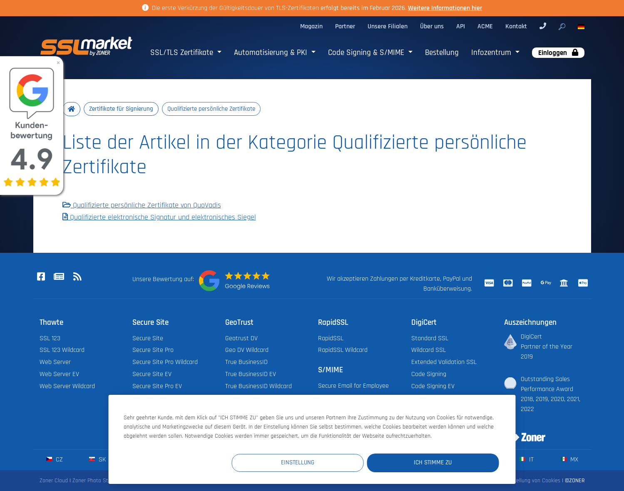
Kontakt (516, 26)
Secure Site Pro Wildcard (165, 362)
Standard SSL (429, 338)
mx (569, 459)
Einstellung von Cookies (532, 480)
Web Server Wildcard (67, 386)
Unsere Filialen (388, 26)
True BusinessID (246, 362)
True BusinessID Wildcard (258, 386)
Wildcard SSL (428, 350)
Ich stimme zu (449, 462)
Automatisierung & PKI (271, 52)
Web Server (55, 362)
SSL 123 (50, 338)
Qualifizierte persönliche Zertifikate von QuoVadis (141, 205)
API (460, 26)
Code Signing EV (433, 386)
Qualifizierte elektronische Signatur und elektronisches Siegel (159, 217)
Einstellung (346, 462)
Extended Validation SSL (444, 362)
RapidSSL (330, 338)
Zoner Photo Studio (95, 480)
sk (97, 459)
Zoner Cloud (54, 480)
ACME (485, 26)
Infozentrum (492, 52)
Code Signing (428, 374)
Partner (345, 26)
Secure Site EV (152, 374)
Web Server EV (59, 374)
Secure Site (147, 338)
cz (54, 459)
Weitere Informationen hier (445, 8)
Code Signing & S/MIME (367, 52)
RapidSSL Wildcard (343, 350)
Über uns (432, 26)
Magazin (311, 26)
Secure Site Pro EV (157, 386)
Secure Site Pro (153, 350)
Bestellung (442, 52)
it (526, 459)
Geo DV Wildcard (246, 350)
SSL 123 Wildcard (62, 350)
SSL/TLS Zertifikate (182, 52)
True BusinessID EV (250, 374)
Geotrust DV (241, 338)
